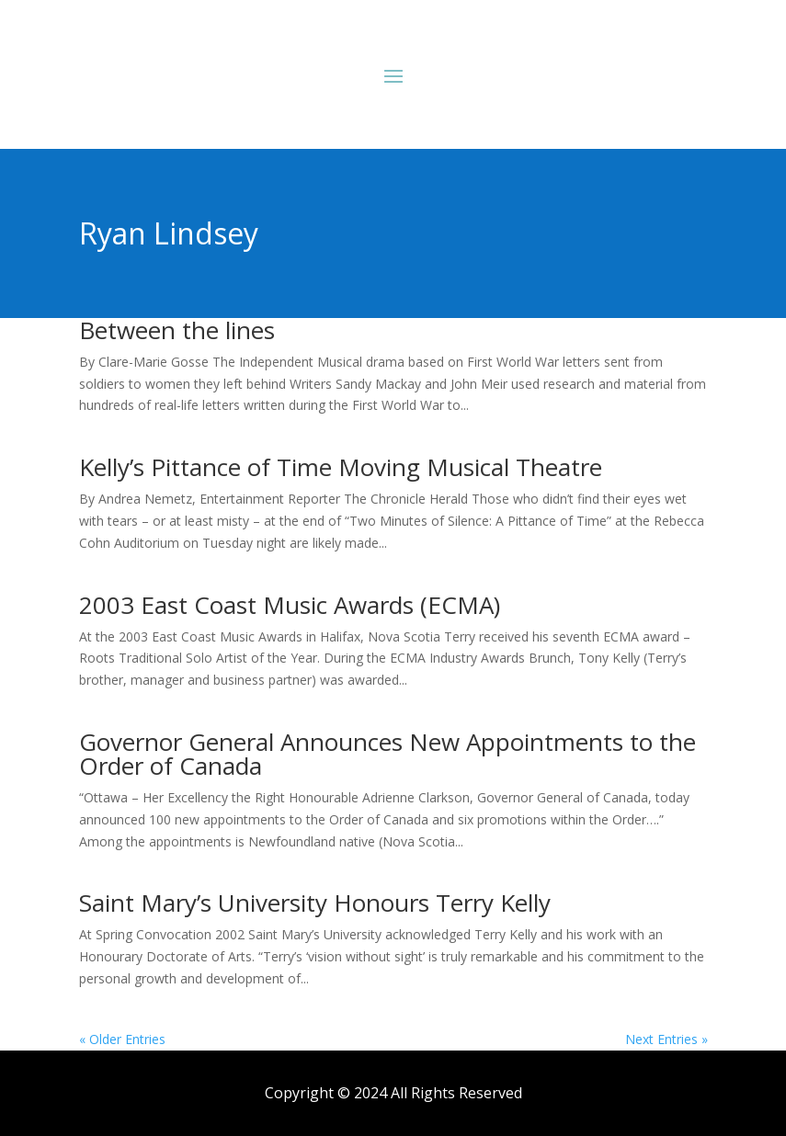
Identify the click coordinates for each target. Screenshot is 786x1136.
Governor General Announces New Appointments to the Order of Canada (387, 753)
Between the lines (177, 329)
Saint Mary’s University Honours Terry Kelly (315, 902)
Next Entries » (666, 1039)
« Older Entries (122, 1039)
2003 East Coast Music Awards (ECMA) (289, 604)
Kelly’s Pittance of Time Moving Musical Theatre (340, 466)
